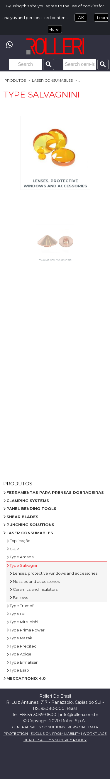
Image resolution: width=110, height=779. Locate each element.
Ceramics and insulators (35, 589)
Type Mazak (21, 638)
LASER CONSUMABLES (52, 80)
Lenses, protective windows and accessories (55, 181)
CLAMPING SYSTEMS (27, 501)
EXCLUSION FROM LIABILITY (55, 734)
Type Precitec (23, 646)
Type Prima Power (27, 630)
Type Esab (19, 670)
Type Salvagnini (24, 565)
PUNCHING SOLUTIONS (30, 525)
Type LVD (19, 614)
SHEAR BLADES (22, 517)
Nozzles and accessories (55, 251)
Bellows (20, 597)
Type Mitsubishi (24, 622)
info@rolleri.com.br (79, 714)
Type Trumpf (21, 606)
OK (81, 17)
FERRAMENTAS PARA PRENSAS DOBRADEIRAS (55, 492)
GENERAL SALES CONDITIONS (38, 727)
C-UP (14, 549)
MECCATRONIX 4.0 (26, 678)
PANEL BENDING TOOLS (31, 508)
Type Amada (22, 557)
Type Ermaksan (24, 662)
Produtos (15, 80)
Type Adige (20, 654)
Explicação (20, 541)
